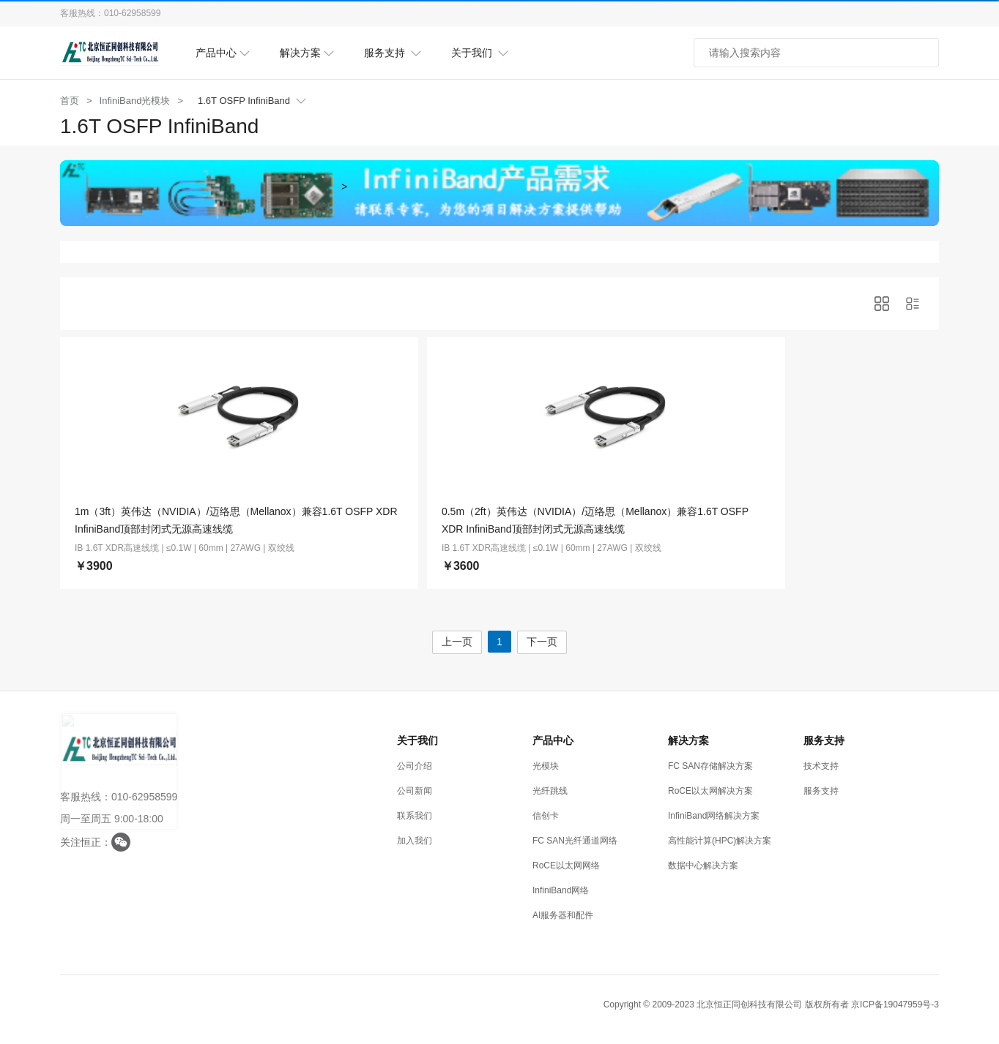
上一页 (456, 640)
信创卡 (545, 814)
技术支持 (821, 764)
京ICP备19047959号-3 (895, 1003)
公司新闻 (414, 789)
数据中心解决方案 (703, 864)
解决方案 (307, 53)
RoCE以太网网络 (566, 864)
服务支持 (393, 53)
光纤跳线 (550, 789)
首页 (69, 100)
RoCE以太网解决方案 (710, 789)
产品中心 (223, 53)
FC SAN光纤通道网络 (574, 839)
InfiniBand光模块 (135, 100)
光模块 (545, 764)
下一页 (542, 640)
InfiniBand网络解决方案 (714, 814)
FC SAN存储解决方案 (710, 764)
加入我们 (414, 839)
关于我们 (480, 53)
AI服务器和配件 (562, 914)
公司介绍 (414, 764)
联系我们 (414, 814)
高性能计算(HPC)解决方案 (719, 839)
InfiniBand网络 (560, 889)
